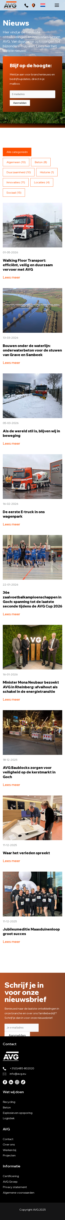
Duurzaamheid (18, 172)
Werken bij (9, 1150)
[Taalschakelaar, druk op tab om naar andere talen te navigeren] (43, 5)
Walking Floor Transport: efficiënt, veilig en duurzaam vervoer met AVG (28, 265)
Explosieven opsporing (17, 1113)
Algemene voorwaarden (18, 1192)
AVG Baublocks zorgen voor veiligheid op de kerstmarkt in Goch (29, 772)
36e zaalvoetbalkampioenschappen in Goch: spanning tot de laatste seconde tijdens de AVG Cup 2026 (32, 599)
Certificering (11, 1176)
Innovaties (15, 182)
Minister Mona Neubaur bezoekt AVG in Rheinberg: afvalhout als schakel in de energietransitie (31, 686)
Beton (41, 162)
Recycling (9, 1102)
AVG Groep (10, 1181)
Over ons (9, 1144)
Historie (47, 172)
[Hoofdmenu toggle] (57, 5)
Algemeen (16, 162)
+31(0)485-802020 (22, 1068)
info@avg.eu (18, 1073)
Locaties (42, 182)
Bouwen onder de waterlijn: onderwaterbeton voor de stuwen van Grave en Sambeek (32, 350)
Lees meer (11, 277)
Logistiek (9, 1118)
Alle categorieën (17, 152)
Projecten (9, 1155)
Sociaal (13, 192)
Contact (8, 1139)
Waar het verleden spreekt (26, 853)
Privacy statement (15, 1187)
